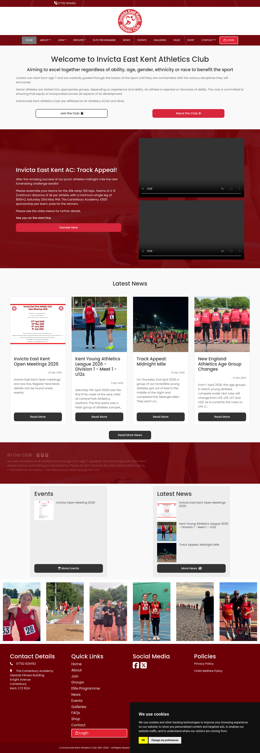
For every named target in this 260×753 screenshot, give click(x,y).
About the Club (188, 113)
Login (229, 40)
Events (142, 40)
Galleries (160, 40)
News (126, 40)
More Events (68, 568)
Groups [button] (78, 40)
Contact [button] (207, 40)
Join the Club (71, 113)
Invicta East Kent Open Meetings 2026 (202, 504)
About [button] (44, 40)
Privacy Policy (204, 664)
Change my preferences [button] (164, 740)
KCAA (106, 101)
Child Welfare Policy (208, 671)
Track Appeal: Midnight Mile (199, 545)
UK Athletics (92, 101)
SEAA (120, 101)
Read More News (130, 435)
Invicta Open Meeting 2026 (75, 502)
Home (29, 40)
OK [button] (143, 740)
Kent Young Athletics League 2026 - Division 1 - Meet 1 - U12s (203, 525)
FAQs (177, 40)
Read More (38, 417)
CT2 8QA (24, 688)
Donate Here (69, 227)
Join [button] (61, 40)
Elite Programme (104, 40)
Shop (190, 40)
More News (191, 568)
